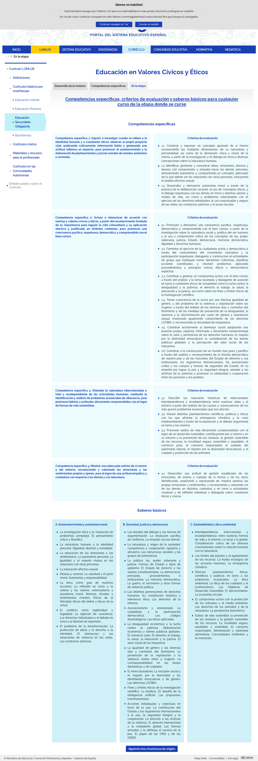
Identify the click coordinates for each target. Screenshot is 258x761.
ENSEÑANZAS (107, 49)
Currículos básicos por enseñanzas (28, 89)
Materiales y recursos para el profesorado (27, 155)
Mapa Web (200, 758)
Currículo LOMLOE (21, 69)
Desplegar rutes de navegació (7, 56)
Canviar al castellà (149, 24)
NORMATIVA (204, 49)
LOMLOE (45, 49)
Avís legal (233, 758)
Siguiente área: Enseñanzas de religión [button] (152, 748)
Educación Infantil (27, 100)
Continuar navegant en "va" (114, 24)
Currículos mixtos (24, 144)
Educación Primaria (28, 109)
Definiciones (21, 78)
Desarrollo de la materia (70, 85)
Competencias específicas (108, 85)
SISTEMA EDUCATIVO (76, 49)
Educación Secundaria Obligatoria (22, 122)
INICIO (16, 49)
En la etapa (138, 85)
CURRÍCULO (136, 49)
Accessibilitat (217, 758)
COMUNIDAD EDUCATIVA (170, 49)
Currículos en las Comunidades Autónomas (24, 171)
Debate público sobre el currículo (25, 185)
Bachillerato (23, 135)
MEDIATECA (233, 49)
